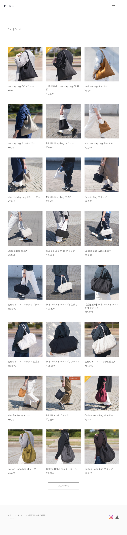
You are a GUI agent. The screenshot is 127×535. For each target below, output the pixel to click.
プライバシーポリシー (16, 515)
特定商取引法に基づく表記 (36, 515)
